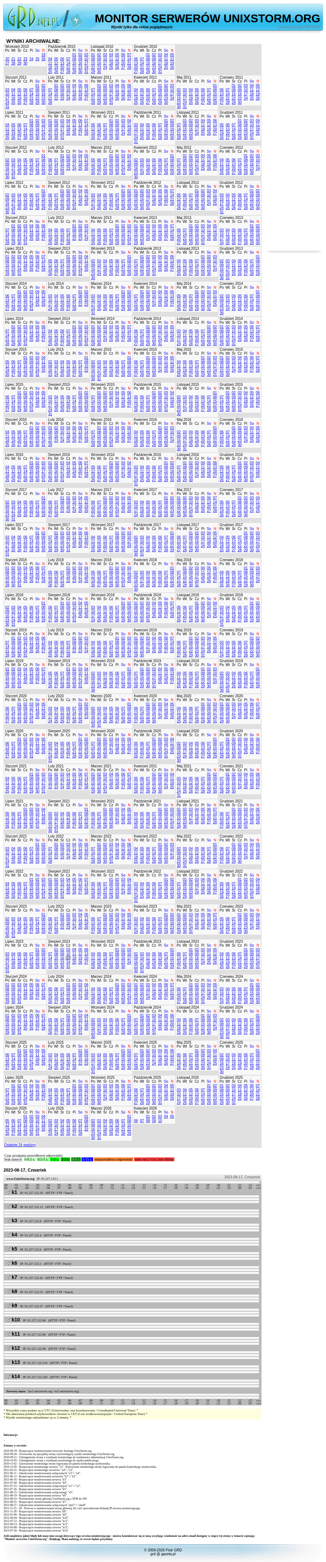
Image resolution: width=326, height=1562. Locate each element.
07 (68, 59)
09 (80, 59)
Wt (13, 50)
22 (19, 59)
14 (68, 63)
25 (37, 59)
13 (62, 63)
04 (50, 59)
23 (25, 59)
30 (25, 63)
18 (50, 67)
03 (86, 55)
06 (62, 59)
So (37, 50)
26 (43, 59)
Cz (25, 50)
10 (86, 59)
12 (56, 63)
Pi (31, 50)
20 (7, 59)
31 (86, 72)
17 (86, 63)
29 (19, 63)
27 (7, 63)
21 (13, 59)
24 (31, 59)
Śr (19, 50)
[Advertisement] (294, 144)
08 (74, 59)
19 (43, 55)
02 (80, 55)
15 (74, 63)
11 (50, 63)
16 (80, 63)
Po (7, 50)
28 (13, 63)
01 (74, 55)
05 (56, 59)
